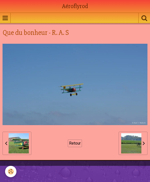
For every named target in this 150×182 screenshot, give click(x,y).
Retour (75, 143)
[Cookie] (10, 171)
